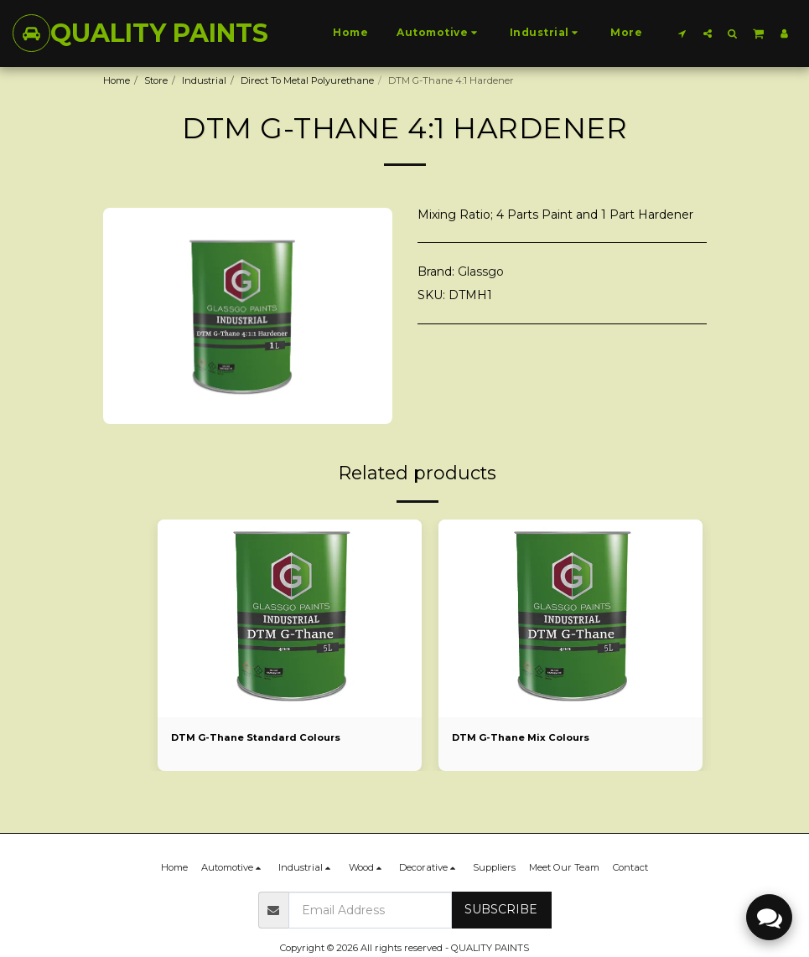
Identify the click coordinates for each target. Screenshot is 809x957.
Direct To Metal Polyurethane (307, 80)
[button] (682, 33)
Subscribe (500, 909)
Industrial (204, 80)
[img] (290, 618)
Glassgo (481, 271)
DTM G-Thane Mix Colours (521, 737)
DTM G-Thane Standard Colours (256, 737)
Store (156, 80)
